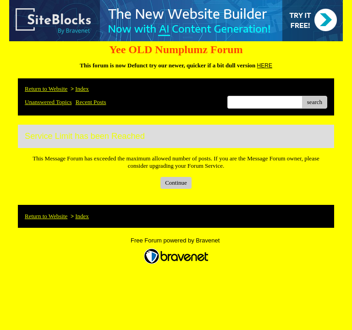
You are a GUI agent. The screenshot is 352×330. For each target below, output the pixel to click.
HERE (264, 65)
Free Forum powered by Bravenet (176, 240)
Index (82, 88)
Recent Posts (91, 102)
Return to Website (46, 88)
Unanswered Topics (48, 102)
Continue (176, 182)
